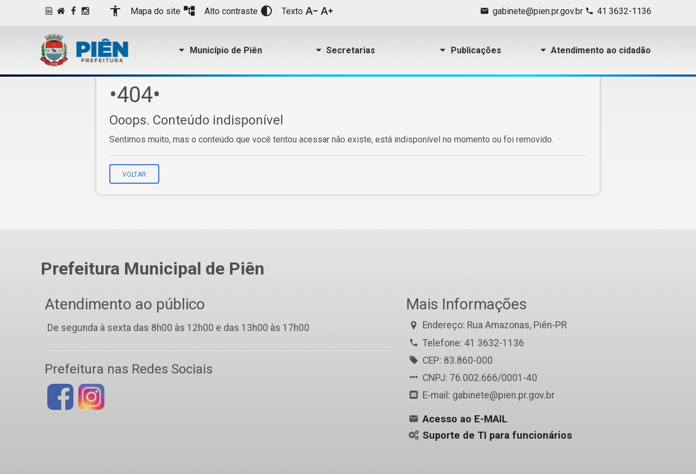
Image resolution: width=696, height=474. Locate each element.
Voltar (134, 174)
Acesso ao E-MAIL (464, 419)
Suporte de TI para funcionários (497, 435)
